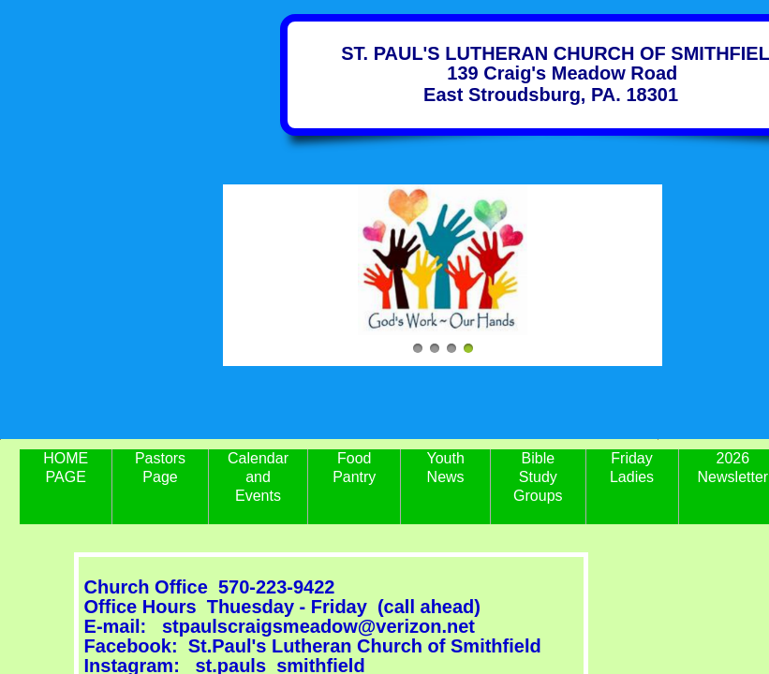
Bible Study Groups (537, 477)
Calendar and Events (258, 477)
